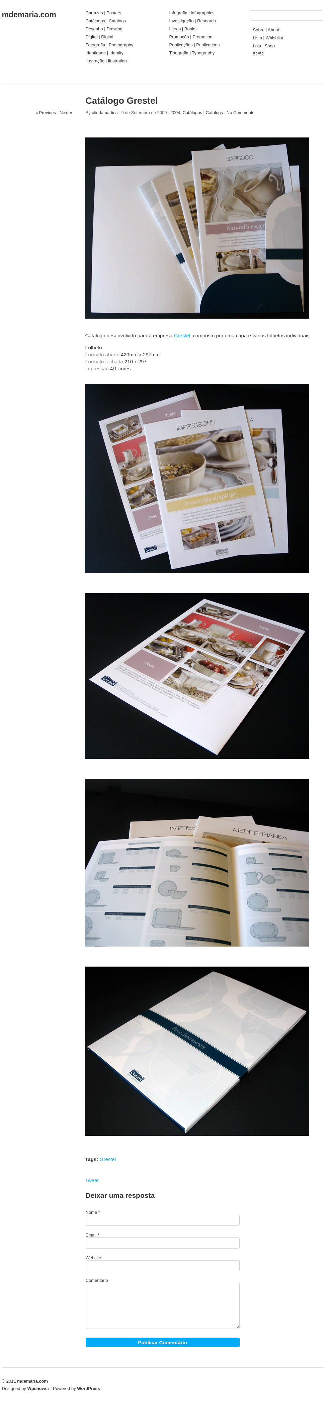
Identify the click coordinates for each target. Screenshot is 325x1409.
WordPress (88, 1388)
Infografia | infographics (192, 12)
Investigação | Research (192, 20)
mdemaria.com (29, 14)
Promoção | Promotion (191, 36)
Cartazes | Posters (103, 12)
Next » (66, 112)
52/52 (258, 53)
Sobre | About (266, 29)
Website (93, 1257)
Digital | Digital (99, 36)
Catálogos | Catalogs (106, 20)
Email (91, 1235)
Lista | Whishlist (268, 37)
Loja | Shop (264, 45)
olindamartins (104, 112)
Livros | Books (182, 28)
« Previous (45, 112)
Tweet (91, 1180)
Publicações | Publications (194, 44)
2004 (175, 112)
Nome (91, 1212)
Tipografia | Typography (192, 52)
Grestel (182, 335)
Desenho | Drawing (104, 28)
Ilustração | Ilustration (106, 60)
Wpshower (38, 1388)
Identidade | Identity (105, 52)
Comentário (97, 1280)
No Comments (240, 112)
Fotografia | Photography (110, 44)
